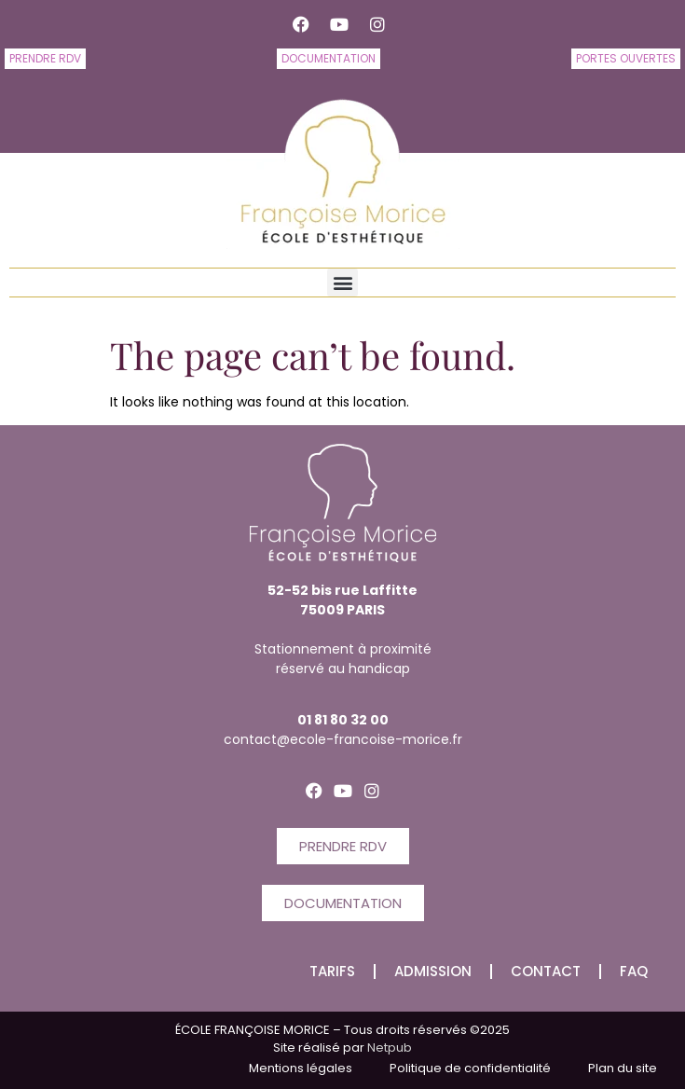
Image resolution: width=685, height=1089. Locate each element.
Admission (433, 971)
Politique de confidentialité (470, 1068)
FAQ (634, 971)
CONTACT (546, 971)
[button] (342, 282)
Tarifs (332, 971)
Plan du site (622, 1068)
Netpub (388, 1047)
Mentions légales (300, 1068)
